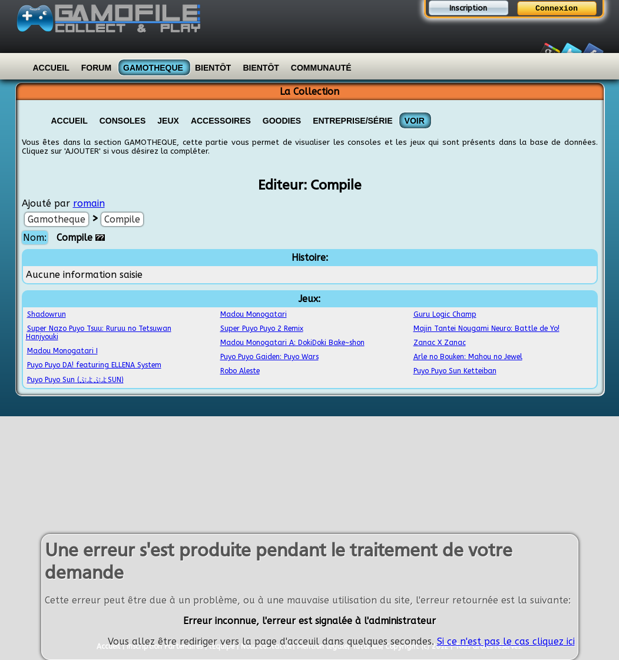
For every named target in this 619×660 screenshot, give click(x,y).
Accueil (51, 67)
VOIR (415, 120)
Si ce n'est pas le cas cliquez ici (506, 641)
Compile (122, 219)
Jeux (168, 120)
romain (89, 203)
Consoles (123, 120)
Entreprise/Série (352, 120)
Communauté (321, 67)
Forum (96, 67)
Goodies (282, 120)
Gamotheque (153, 67)
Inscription (468, 8)
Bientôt (213, 67)
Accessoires (221, 120)
